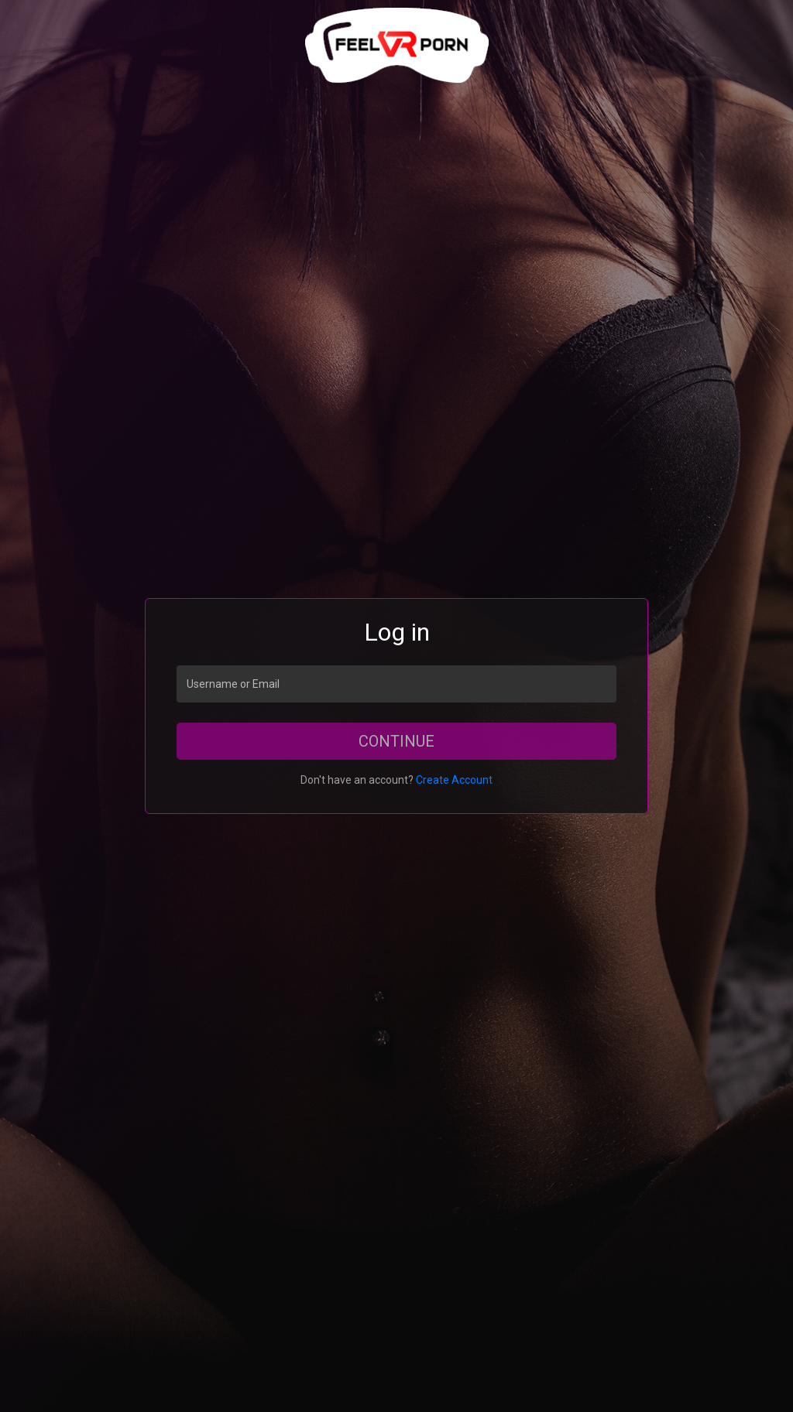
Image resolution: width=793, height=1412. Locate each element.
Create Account (454, 780)
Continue (396, 741)
